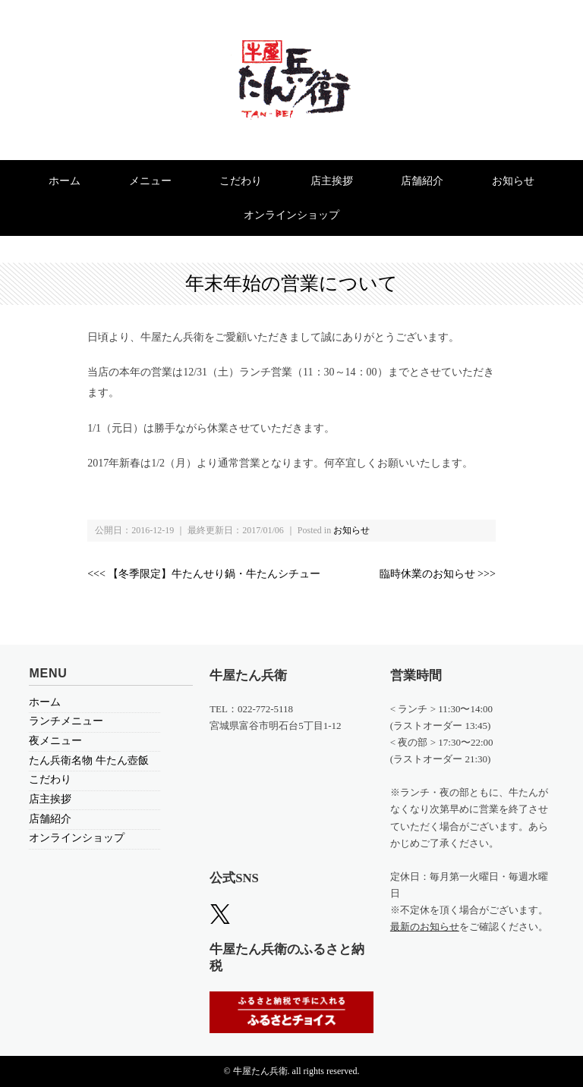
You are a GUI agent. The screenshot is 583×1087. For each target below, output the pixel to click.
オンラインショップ (291, 215)
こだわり (240, 181)
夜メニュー (55, 740)
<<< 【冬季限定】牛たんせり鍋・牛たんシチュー (203, 574)
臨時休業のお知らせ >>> (438, 574)
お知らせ (513, 181)
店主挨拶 (331, 181)
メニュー (150, 181)
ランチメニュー (66, 721)
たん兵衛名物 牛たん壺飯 (89, 760)
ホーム (64, 181)
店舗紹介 (422, 181)
